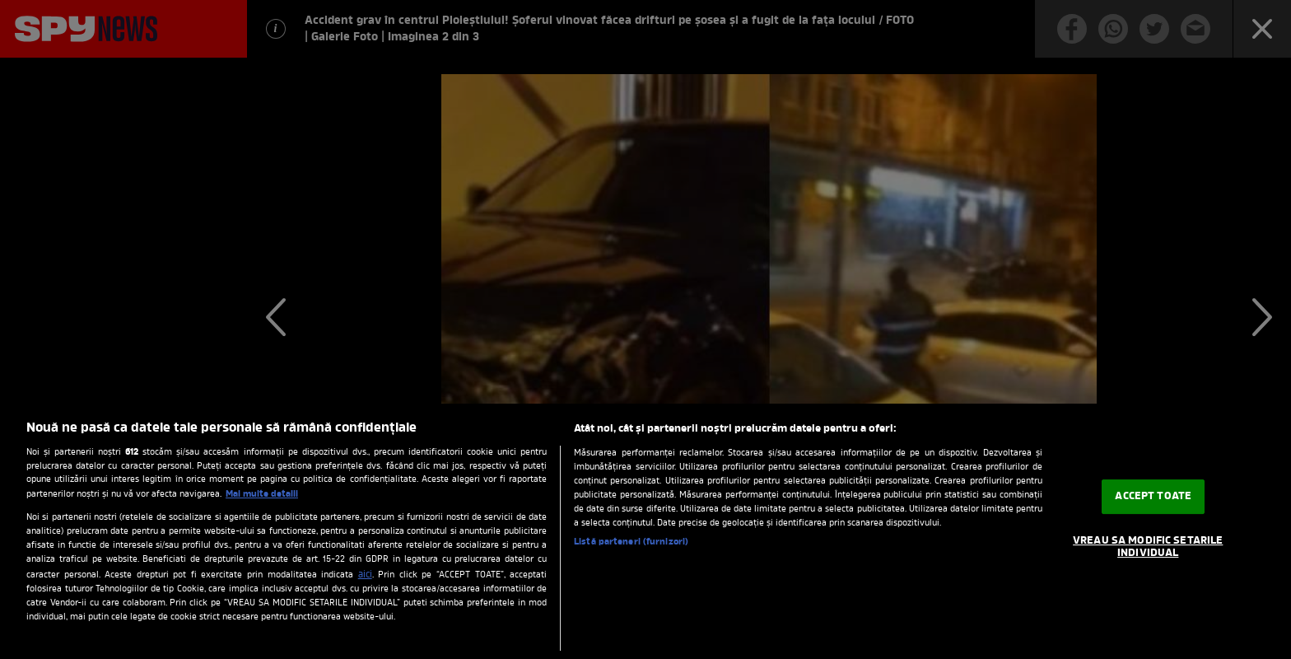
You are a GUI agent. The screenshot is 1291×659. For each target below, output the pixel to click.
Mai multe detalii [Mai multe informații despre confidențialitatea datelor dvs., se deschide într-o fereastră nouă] (262, 494)
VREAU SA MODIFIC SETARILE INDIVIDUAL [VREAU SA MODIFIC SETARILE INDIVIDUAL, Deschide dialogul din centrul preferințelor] (1148, 547)
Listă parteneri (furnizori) (631, 542)
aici (365, 575)
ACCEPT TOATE (1153, 496)
